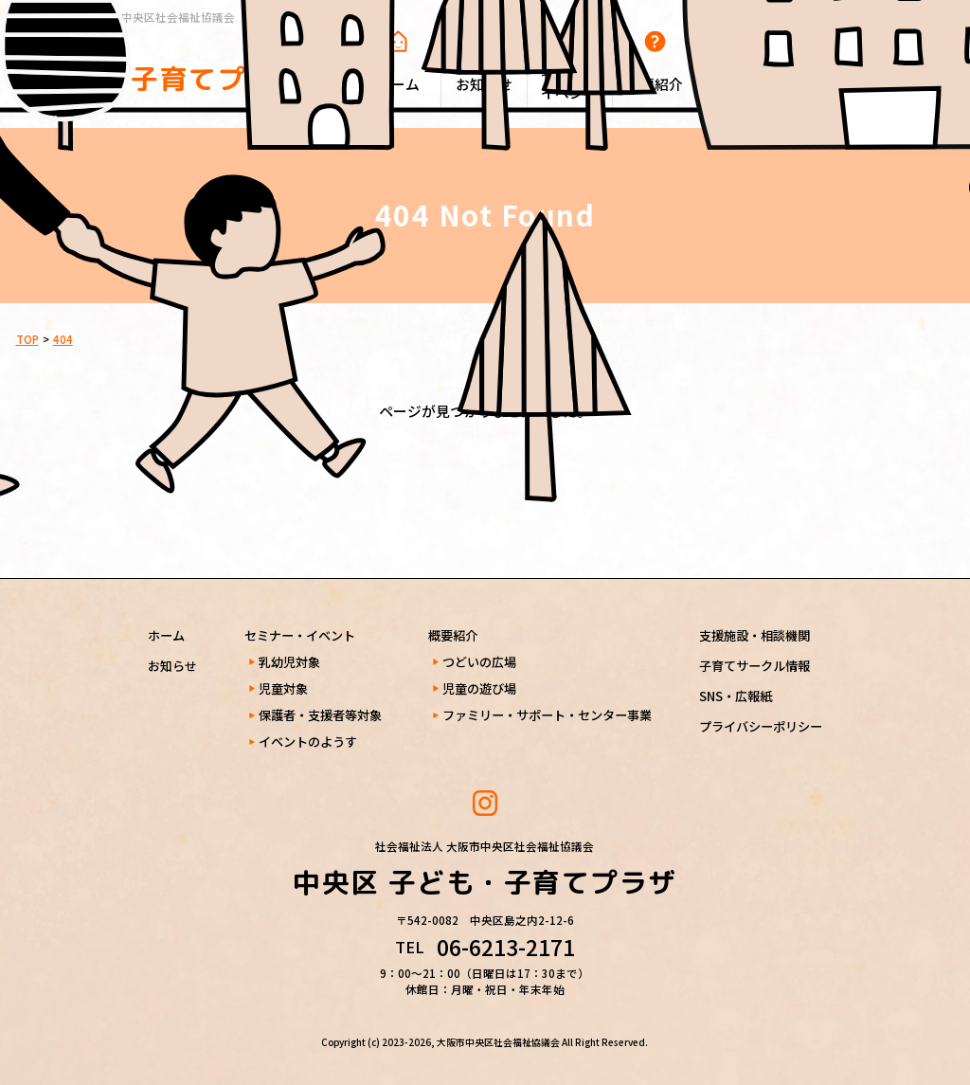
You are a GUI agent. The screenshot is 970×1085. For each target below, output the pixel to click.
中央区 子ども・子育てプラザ (160, 62)
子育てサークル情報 (754, 666)
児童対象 (283, 688)
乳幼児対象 (289, 662)
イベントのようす (308, 741)
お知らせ (172, 666)
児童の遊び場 (479, 688)
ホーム (166, 635)
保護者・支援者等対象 (320, 715)
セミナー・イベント (299, 635)
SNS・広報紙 (735, 696)
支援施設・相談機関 (754, 635)
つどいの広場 (479, 662)
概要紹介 (452, 635)
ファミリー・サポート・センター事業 (547, 715)
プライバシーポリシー (760, 726)
